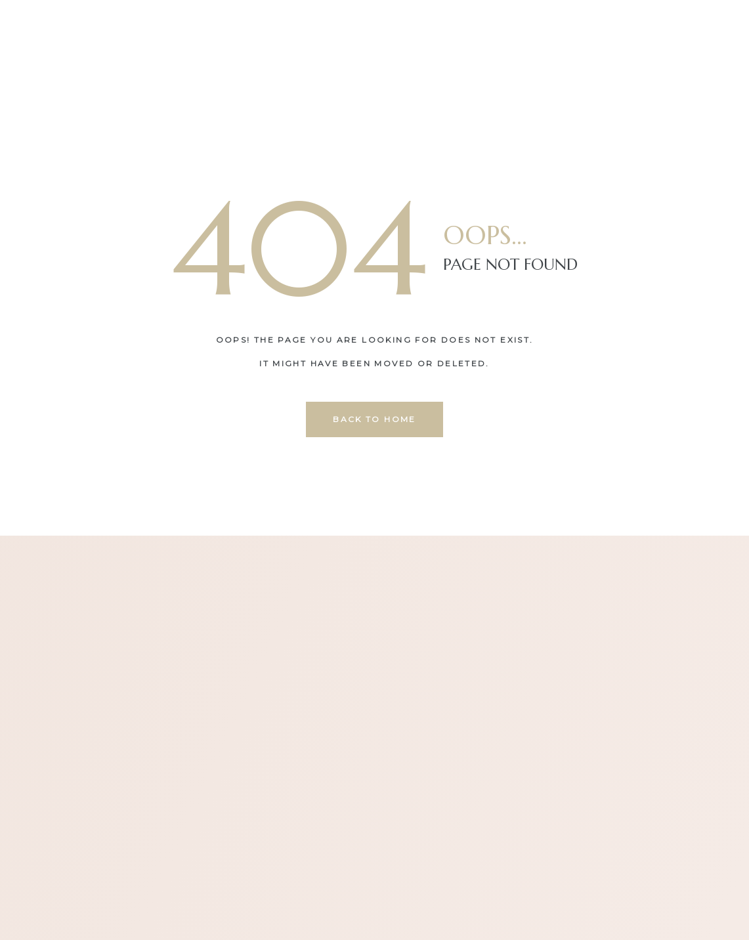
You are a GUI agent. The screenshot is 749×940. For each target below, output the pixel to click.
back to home (374, 419)
